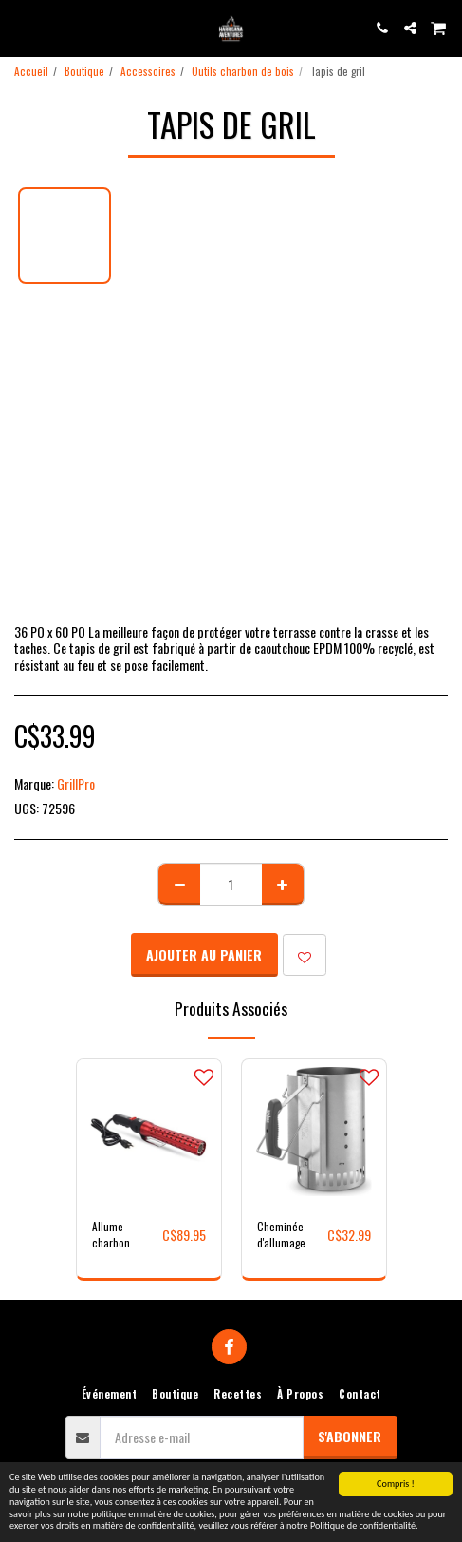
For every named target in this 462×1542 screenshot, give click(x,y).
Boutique (84, 71)
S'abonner (349, 1436)
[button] (21, 27)
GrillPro (76, 783)
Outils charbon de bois (243, 71)
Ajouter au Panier (204, 954)
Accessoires (148, 71)
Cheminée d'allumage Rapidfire (281, 1235)
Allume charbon (111, 1234)
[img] (314, 1131)
